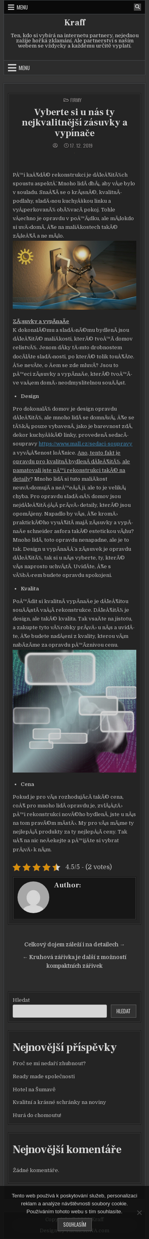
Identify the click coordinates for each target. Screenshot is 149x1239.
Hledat (21, 1000)
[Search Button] (137, 7)
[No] (139, 1212)
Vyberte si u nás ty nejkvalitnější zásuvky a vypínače (75, 122)
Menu (22, 7)
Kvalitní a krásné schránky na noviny (59, 1102)
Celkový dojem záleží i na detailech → (74, 945)
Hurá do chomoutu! (37, 1115)
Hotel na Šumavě (34, 1089)
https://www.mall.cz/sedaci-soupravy (85, 444)
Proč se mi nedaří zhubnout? (49, 1063)
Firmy (75, 100)
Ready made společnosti (44, 1076)
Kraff (74, 22)
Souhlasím (74, 1224)
